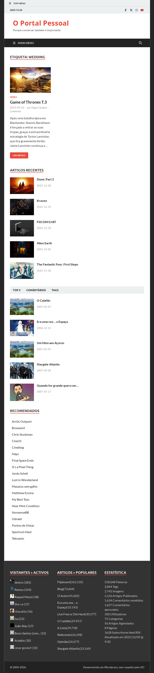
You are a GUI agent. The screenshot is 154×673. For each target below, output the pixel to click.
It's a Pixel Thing (22, 467)
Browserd (18, 428)
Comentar (15, 111)
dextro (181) (20, 582)
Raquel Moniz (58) (24, 597)
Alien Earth (44, 243)
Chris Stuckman (22, 434)
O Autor (62, 596)
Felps (15, 454)
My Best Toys (20, 499)
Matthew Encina (23, 493)
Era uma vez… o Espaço (52, 321)
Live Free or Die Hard (71, 614)
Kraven (42, 200)
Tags (55, 290)
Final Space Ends (23, 460)
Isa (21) (17, 618)
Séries (13, 97)
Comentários (36, 290)
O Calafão (43, 300)
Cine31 (16, 441)
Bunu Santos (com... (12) (28, 633)
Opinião (62, 641)
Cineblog (18, 447)
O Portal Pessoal (41, 23)
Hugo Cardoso (39, 107)
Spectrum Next (22, 532)
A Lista (61, 628)
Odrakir (17, 519)
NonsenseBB (20, 512)
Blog (60, 589)
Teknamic (18, 538)
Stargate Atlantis (48, 364)
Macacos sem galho (24, 486)
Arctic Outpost (22, 421)
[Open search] (140, 43)
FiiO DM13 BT (46, 222)
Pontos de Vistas (23, 525)
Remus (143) (20, 589)
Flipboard (63, 582)
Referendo (64, 634)
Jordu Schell (20, 473)
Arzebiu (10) (20, 640)
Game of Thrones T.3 (28, 102)
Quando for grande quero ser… (58, 385)
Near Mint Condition (26, 506)
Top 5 (17, 290)
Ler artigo (17, 154)
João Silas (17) (21, 626)
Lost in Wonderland (25, 480)
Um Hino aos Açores (50, 343)
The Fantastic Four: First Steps (57, 264)
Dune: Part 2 (45, 179)
